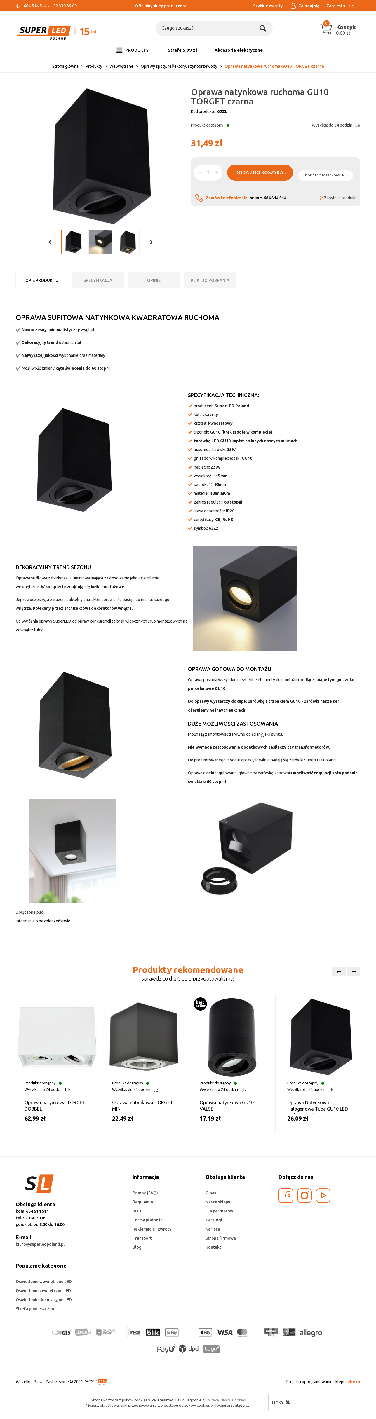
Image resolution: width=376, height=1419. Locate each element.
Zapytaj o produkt (340, 197)
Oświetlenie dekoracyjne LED (44, 1299)
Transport (142, 1238)
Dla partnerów (219, 1211)
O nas (211, 1193)
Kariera (213, 1229)
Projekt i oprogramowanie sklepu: (323, 1381)
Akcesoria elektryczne (239, 50)
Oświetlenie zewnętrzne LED (43, 1290)
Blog (137, 1247)
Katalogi (214, 1220)
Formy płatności (148, 1220)
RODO (139, 1211)
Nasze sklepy (218, 1202)
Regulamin (143, 1202)
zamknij (280, 1402)
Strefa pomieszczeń (35, 1308)
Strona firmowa (221, 1238)
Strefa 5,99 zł (182, 50)
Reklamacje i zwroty (152, 1229)
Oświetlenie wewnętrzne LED (44, 1281)
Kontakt (213, 1247)
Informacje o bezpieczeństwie (43, 921)
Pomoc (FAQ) (145, 1193)
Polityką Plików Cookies (225, 1400)
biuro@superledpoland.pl (40, 1244)
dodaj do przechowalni (326, 175)
